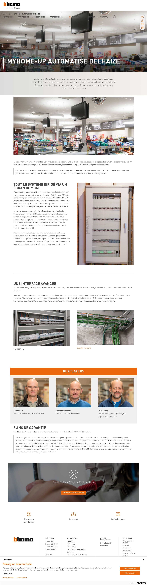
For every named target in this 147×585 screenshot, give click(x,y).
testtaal (104, 17)
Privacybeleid (22, 577)
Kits (46, 552)
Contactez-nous (118, 516)
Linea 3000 (49, 555)
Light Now (71, 541)
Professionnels (56, 17)
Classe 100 (49, 541)
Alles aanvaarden (130, 568)
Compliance (126, 548)
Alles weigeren (130, 573)
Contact (91, 17)
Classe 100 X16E (51, 544)
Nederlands (8, 560)
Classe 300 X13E (51, 546)
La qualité (126, 545)
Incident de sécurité (129, 553)
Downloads (73, 516)
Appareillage (23, 17)
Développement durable (128, 541)
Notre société (127, 550)
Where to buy (77, 17)
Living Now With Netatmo (77, 555)
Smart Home (8, 17)
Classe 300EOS (50, 549)
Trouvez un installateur (29, 517)
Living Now (71, 544)
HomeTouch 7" (106, 543)
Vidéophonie (40, 17)
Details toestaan (8, 577)
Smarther (104, 545)
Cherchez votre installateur (73, 493)
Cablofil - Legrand (84, 348)
